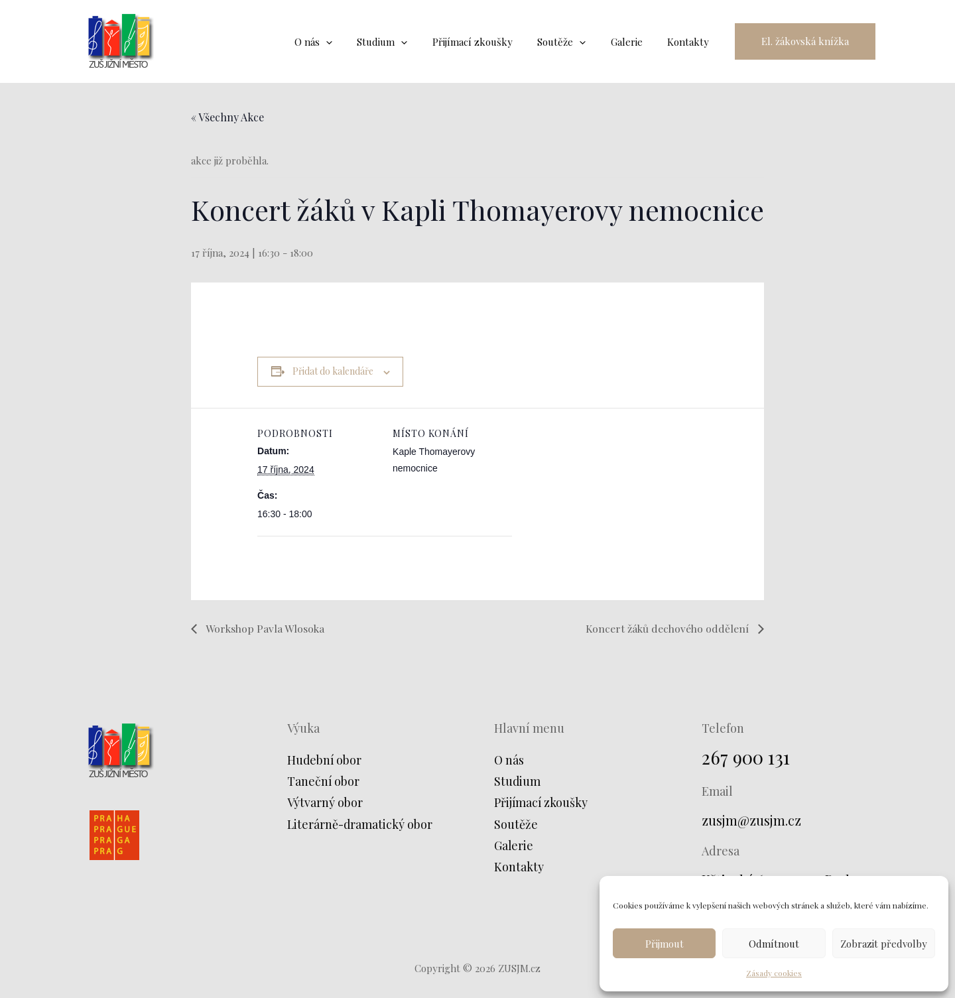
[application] (353, 42)
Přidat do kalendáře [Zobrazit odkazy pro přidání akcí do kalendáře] (332, 371)
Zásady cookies (774, 972)
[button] (805, 41)
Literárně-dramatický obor (360, 824)
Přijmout (664, 943)
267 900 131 (746, 757)
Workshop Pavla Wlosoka (265, 628)
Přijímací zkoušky (541, 803)
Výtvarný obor (325, 803)
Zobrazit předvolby (883, 943)
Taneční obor (323, 782)
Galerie (514, 846)
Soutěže (516, 824)
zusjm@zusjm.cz (752, 820)
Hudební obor (325, 760)
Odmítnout (774, 943)
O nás (509, 760)
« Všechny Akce (227, 117)
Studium (517, 782)
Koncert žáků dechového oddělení (666, 628)
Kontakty (519, 867)
